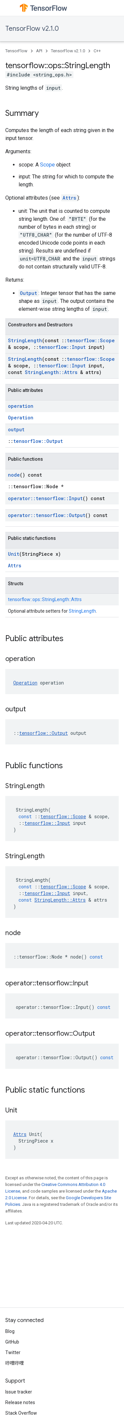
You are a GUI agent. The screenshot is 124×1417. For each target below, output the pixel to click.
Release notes (20, 1402)
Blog (10, 1331)
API (39, 50)
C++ (97, 50)
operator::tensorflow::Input (45, 498)
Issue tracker (18, 1391)
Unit (13, 554)
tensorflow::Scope (91, 340)
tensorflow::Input (62, 347)
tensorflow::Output (38, 441)
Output (28, 293)
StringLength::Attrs (51, 372)
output (16, 429)
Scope (47, 165)
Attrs (69, 198)
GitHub (12, 1342)
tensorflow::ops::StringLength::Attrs (45, 599)
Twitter (13, 1352)
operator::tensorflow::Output (46, 515)
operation (20, 406)
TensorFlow (16, 50)
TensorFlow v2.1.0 (32, 28)
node (14, 475)
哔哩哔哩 (14, 1363)
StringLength (25, 340)
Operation (20, 417)
